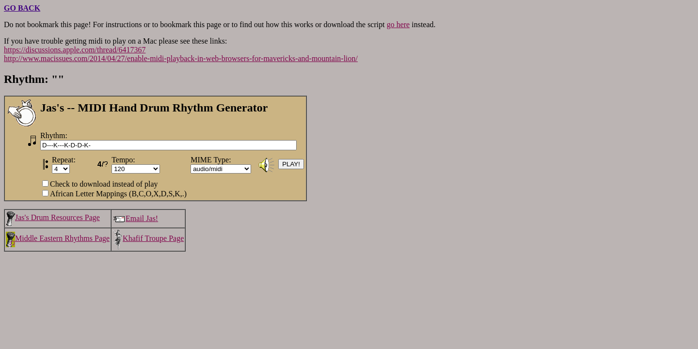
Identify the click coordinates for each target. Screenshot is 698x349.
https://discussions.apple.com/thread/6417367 (74, 50)
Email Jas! (135, 218)
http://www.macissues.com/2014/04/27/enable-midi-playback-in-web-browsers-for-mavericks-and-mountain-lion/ (181, 58)
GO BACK (22, 8)
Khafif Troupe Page (148, 238)
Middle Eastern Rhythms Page (58, 238)
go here (398, 24)
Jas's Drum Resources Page (53, 217)
